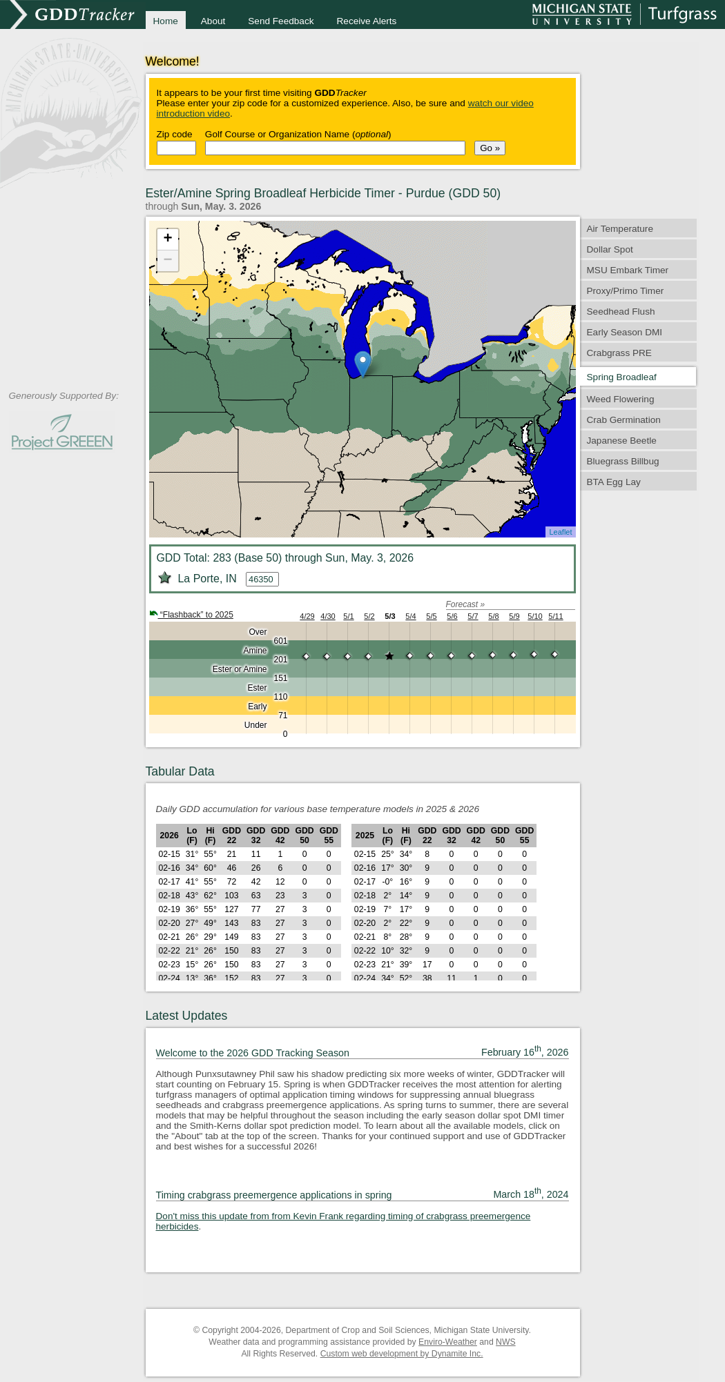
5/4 (410, 616)
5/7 (472, 616)
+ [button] (167, 239)
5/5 (431, 616)
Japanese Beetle (622, 440)
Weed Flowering (621, 399)
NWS (506, 1342)
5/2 (369, 616)
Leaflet (560, 532)
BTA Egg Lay (614, 482)
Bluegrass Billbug (623, 461)
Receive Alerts (367, 21)
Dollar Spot (610, 249)
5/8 (493, 616)
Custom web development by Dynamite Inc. (401, 1354)
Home (165, 21)
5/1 (348, 616)
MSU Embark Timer (628, 270)
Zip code (175, 134)
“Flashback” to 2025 (191, 615)
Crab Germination (624, 420)
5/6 (452, 616)
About (213, 21)
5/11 (555, 616)
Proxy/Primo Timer (625, 291)
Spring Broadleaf (622, 377)
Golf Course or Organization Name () (298, 134)
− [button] (167, 260)
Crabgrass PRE (619, 353)
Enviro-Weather (447, 1342)
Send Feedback (280, 21)
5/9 (514, 616)
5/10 (535, 616)
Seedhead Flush (621, 311)
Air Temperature (620, 229)
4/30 (327, 616)
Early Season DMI (625, 332)
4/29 (307, 616)
